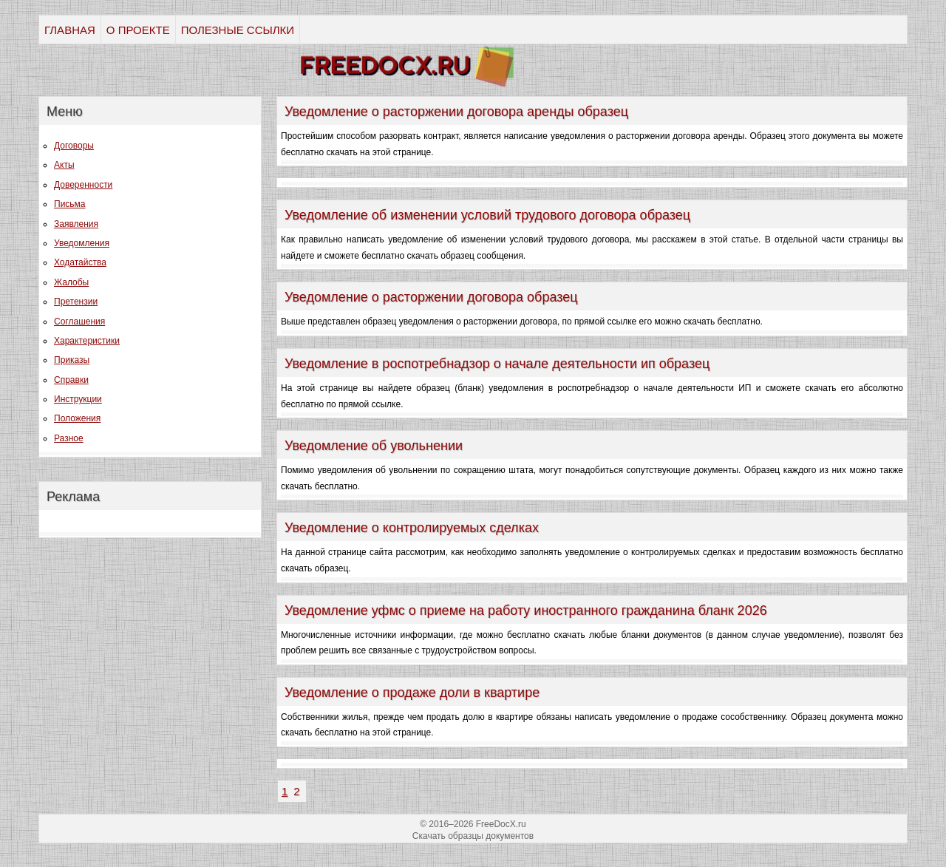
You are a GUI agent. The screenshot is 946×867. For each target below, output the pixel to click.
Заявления (76, 224)
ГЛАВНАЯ (69, 30)
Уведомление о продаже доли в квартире (412, 692)
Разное (69, 438)
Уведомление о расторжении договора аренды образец (456, 111)
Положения (77, 418)
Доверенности (83, 185)
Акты (64, 165)
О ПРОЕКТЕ (138, 30)
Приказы (71, 360)
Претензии (76, 301)
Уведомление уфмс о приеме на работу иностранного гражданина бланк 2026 (526, 610)
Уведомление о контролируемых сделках (412, 527)
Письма (70, 204)
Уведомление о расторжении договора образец (431, 297)
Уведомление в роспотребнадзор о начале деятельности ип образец (497, 363)
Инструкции (78, 399)
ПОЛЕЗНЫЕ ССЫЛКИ (237, 30)
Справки (71, 380)
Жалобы (71, 282)
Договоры (74, 145)
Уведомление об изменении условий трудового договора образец (487, 215)
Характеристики (87, 341)
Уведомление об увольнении (374, 445)
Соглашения (79, 321)
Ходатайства (80, 262)
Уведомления (81, 243)
